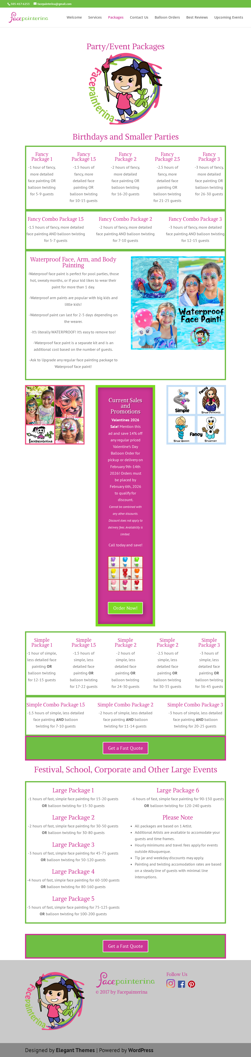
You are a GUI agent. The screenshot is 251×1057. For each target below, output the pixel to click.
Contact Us (139, 18)
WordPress (140, 1050)
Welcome (74, 18)
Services (95, 18)
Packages (116, 18)
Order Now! (125, 608)
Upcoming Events (228, 18)
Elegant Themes (75, 1050)
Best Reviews (197, 18)
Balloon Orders (167, 18)
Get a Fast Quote (125, 748)
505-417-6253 (20, 4)
